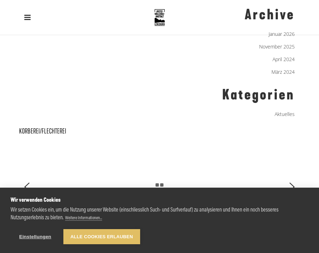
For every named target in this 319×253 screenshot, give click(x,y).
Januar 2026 (282, 34)
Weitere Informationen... (83, 218)
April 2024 (284, 59)
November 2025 (277, 46)
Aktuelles (285, 114)
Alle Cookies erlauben (101, 236)
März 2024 (283, 72)
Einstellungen (35, 236)
